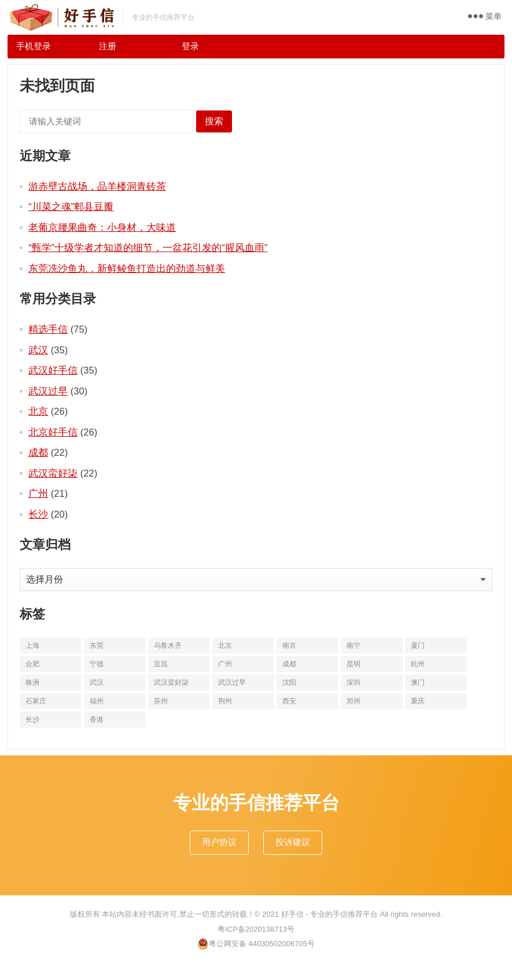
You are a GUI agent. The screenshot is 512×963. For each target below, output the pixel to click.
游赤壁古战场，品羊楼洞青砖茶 (97, 186)
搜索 (214, 121)
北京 (38, 411)
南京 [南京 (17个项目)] (289, 645)
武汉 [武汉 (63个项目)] (97, 682)
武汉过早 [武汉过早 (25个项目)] (232, 682)
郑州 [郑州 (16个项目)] (353, 701)
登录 (190, 46)
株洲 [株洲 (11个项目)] (32, 682)
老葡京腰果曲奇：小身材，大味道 (102, 227)
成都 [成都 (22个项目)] (289, 664)
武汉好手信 (53, 370)
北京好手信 (53, 432)
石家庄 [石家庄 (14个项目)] (35, 701)
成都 (38, 452)
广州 (38, 493)
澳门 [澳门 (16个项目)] (418, 682)
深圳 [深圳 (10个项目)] (353, 682)
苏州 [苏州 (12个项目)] (161, 701)
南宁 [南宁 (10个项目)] (353, 645)
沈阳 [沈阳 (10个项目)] (289, 682)
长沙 (38, 514)
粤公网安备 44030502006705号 (256, 944)
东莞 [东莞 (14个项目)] (97, 645)
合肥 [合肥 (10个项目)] (32, 664)
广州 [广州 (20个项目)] (225, 664)
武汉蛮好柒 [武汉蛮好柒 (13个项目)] (171, 682)
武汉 (38, 350)
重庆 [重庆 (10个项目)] (418, 701)
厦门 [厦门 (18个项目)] (418, 645)
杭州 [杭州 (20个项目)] (418, 664)
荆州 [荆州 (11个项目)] (225, 701)
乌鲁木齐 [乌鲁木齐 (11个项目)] (168, 645)
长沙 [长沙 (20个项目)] (32, 719)
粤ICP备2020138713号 (256, 929)
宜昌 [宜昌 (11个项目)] (161, 664)
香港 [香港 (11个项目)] (97, 719)
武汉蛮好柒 (53, 473)
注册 (107, 46)
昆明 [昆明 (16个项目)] (353, 664)
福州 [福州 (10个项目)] (97, 701)
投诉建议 (292, 842)
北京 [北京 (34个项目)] (225, 645)
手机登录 (33, 46)
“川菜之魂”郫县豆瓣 (70, 206)
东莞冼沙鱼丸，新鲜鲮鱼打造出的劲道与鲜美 (126, 268)
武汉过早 (48, 391)
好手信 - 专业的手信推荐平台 (329, 914)
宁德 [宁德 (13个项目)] (97, 664)
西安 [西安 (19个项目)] (289, 701)
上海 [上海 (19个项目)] (32, 645)
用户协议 (219, 842)
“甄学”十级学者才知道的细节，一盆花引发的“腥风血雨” (147, 247)
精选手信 (48, 329)
